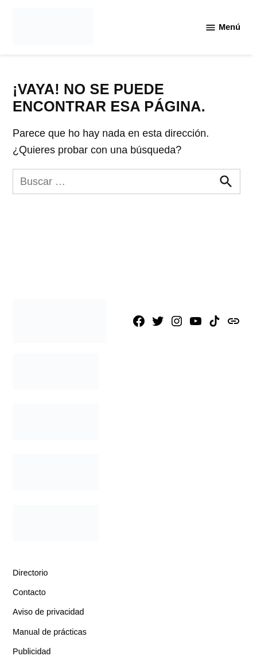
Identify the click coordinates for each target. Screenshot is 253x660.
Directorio (30, 572)
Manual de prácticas (50, 631)
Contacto (29, 592)
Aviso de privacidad (48, 611)
